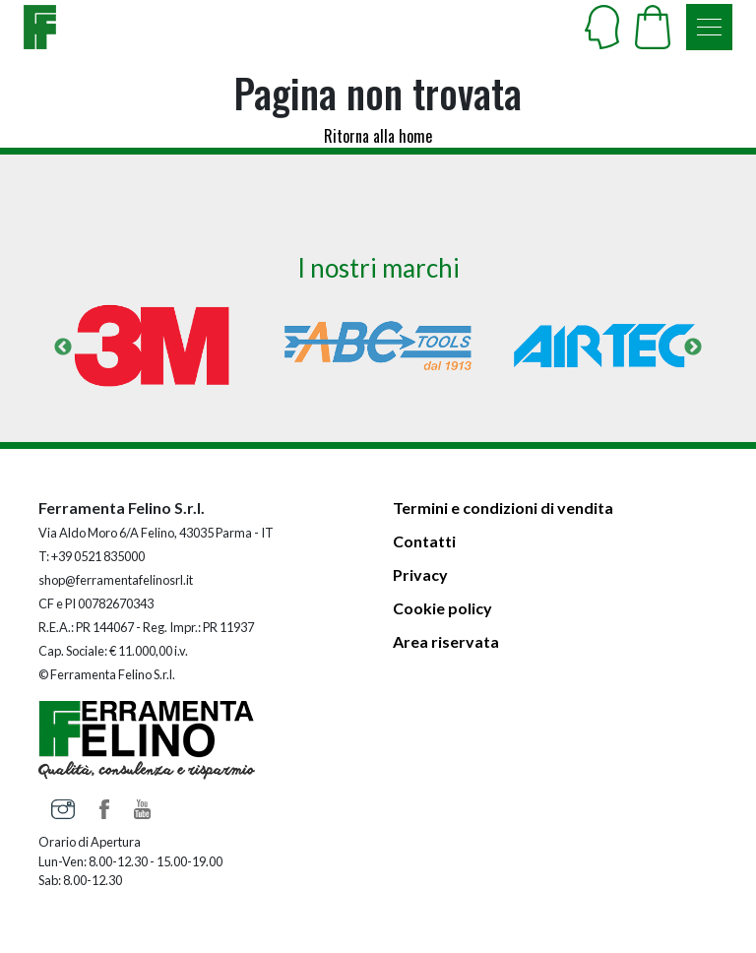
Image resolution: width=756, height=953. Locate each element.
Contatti (424, 541)
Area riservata (446, 641)
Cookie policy (442, 608)
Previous (63, 347)
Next (693, 347)
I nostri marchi (378, 268)
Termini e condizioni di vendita (503, 507)
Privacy (420, 574)
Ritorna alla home (378, 136)
